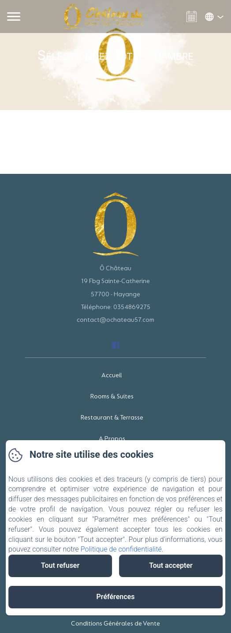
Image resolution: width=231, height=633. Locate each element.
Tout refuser (60, 565)
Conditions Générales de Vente (115, 623)
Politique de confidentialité (121, 549)
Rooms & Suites (112, 396)
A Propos (112, 438)
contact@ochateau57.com (115, 320)
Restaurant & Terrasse (112, 417)
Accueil (111, 375)
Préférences (116, 597)
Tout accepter (171, 565)
